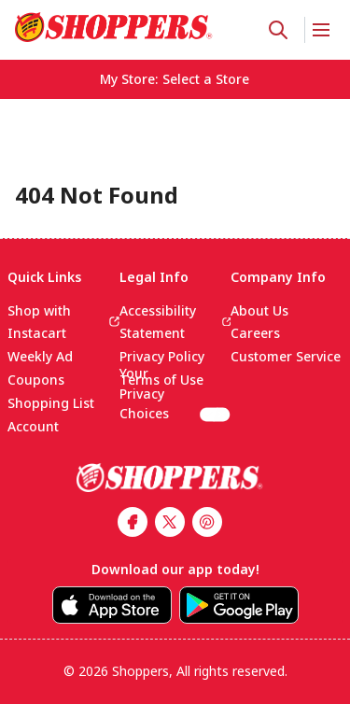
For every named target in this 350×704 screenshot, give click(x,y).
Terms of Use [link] (161, 379)
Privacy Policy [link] (161, 356)
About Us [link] (259, 310)
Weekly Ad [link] (40, 356)
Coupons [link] (35, 379)
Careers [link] (255, 333)
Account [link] (33, 426)
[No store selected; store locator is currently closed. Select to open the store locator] (205, 79)
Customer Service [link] (286, 356)
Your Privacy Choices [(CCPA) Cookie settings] (175, 406)
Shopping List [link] (50, 403)
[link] (114, 27)
